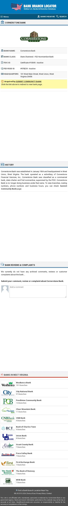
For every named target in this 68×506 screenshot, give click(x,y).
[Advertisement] (34, 126)
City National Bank (24, 391)
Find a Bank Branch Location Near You (33, 490)
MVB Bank (20, 480)
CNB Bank (20, 418)
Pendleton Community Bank (28, 400)
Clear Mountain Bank (25, 409)
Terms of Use (31, 493)
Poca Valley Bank (24, 453)
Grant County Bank (24, 444)
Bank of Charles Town (26, 427)
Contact (49, 493)
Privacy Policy (41, 493)
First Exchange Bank (25, 462)
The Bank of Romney (25, 471)
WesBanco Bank (23, 383)
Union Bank (21, 436)
